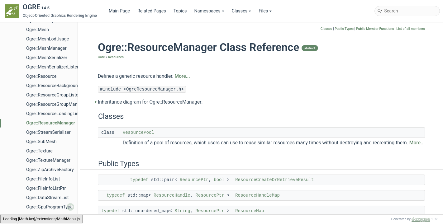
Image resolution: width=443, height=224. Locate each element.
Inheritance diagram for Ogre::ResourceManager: (150, 102)
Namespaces (209, 11)
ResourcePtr (194, 179)
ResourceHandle (172, 195)
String (182, 210)
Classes (241, 11)
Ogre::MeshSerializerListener (54, 67)
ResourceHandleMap (257, 195)
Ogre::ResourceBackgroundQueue (59, 85)
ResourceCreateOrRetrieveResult (274, 179)
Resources (116, 57)
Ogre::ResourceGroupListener (55, 95)
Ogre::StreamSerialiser (48, 132)
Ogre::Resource (41, 76)
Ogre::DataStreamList (47, 197)
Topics (180, 11)
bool (219, 179)
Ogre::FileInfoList (43, 179)
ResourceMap (249, 210)
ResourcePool (138, 132)
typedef (139, 179)
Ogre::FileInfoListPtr (46, 188)
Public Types (344, 29)
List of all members (410, 29)
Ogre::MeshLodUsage (47, 39)
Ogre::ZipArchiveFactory (50, 169)
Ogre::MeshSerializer (46, 57)
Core (101, 57)
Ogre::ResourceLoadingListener (57, 113)
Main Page (119, 11)
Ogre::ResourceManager (50, 123)
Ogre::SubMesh (41, 141)
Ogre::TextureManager (48, 160)
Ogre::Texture (39, 151)
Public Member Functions (375, 29)
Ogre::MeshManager (46, 48)
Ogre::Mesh (37, 29)
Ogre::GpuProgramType (49, 207)
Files (265, 11)
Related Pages (151, 11)
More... (182, 76)
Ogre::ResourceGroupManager (56, 104)
